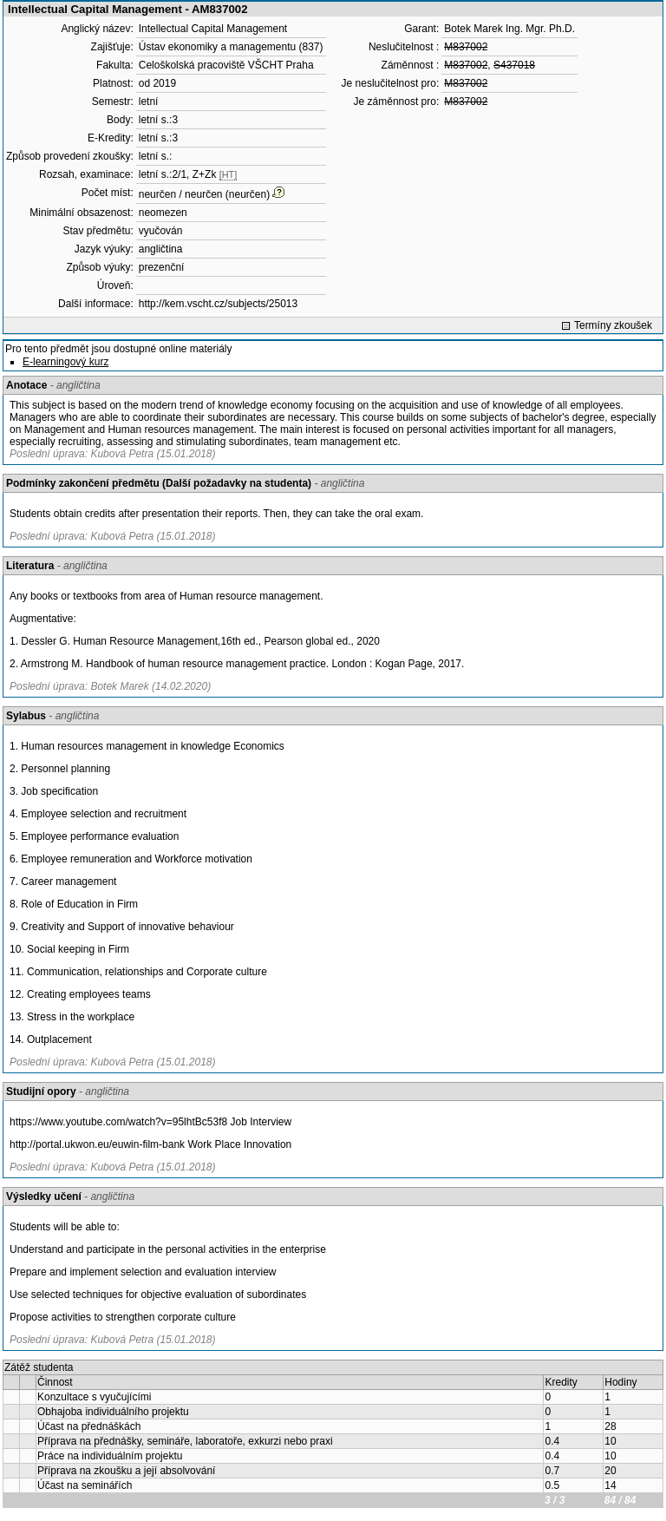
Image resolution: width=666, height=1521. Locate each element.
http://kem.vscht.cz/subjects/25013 (218, 304)
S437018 (514, 65)
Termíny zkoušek (613, 325)
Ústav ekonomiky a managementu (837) (231, 47)
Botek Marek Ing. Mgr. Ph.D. (509, 29)
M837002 (465, 47)
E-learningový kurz (65, 362)
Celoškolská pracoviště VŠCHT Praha (226, 65)
